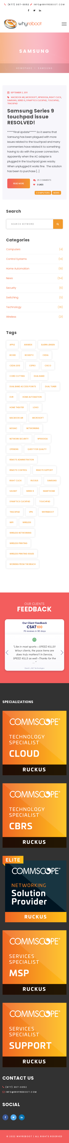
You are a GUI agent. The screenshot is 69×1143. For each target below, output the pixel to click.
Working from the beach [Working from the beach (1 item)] (23, 564)
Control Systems (16, 259)
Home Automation (17, 268)
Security (11, 288)
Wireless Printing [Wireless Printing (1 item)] (18, 543)
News (56, 192)
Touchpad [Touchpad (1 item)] (44, 501)
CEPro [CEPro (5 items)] (32, 365)
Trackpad (12, 103)
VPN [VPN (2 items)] (31, 512)
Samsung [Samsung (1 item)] (52, 480)
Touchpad (53, 100)
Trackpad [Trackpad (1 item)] (15, 512)
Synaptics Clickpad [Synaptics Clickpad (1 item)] (20, 501)
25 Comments (44, 180)
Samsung (12, 100)
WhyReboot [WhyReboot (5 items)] (48, 512)
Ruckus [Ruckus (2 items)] (34, 480)
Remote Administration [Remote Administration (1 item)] (22, 459)
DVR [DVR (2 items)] (11, 397)
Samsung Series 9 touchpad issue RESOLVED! (30, 116)
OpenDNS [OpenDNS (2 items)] (14, 449)
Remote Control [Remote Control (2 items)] (18, 470)
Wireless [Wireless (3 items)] (27, 522)
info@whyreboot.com (49, 4)
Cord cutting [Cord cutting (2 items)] (17, 376)
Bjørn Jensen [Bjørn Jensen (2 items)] (48, 344)
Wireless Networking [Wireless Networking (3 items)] (20, 532)
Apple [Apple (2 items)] (12, 344)
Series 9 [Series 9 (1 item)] (30, 491)
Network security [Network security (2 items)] (19, 438)
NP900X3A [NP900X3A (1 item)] (43, 438)
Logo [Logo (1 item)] (36, 407)
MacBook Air (18, 97)
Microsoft (31, 97)
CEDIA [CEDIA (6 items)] (45, 355)
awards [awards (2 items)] (28, 344)
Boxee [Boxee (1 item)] (13, 355)
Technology (13, 307)
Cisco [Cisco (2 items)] (48, 365)
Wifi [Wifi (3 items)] (11, 522)
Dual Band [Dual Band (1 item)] (39, 376)
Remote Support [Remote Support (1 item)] (44, 470)
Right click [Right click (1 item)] (16, 480)
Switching (12, 297)
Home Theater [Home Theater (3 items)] (17, 407)
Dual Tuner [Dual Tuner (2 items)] (50, 386)
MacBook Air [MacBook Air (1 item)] (16, 417)
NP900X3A (43, 97)
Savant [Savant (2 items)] (13, 491)
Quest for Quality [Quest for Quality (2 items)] (37, 449)
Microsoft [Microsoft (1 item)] (38, 417)
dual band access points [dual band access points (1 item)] (23, 386)
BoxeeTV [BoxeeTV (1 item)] (29, 355)
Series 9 (21, 100)
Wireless (11, 317)
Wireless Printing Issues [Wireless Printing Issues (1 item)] (22, 553)
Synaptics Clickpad (36, 100)
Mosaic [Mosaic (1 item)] (13, 428)
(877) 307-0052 (14, 1087)
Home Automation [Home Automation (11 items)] (32, 397)
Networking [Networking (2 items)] (32, 428)
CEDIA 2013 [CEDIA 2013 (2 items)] (15, 365)
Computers (43, 192)
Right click (55, 97)
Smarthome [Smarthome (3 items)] (49, 491)
